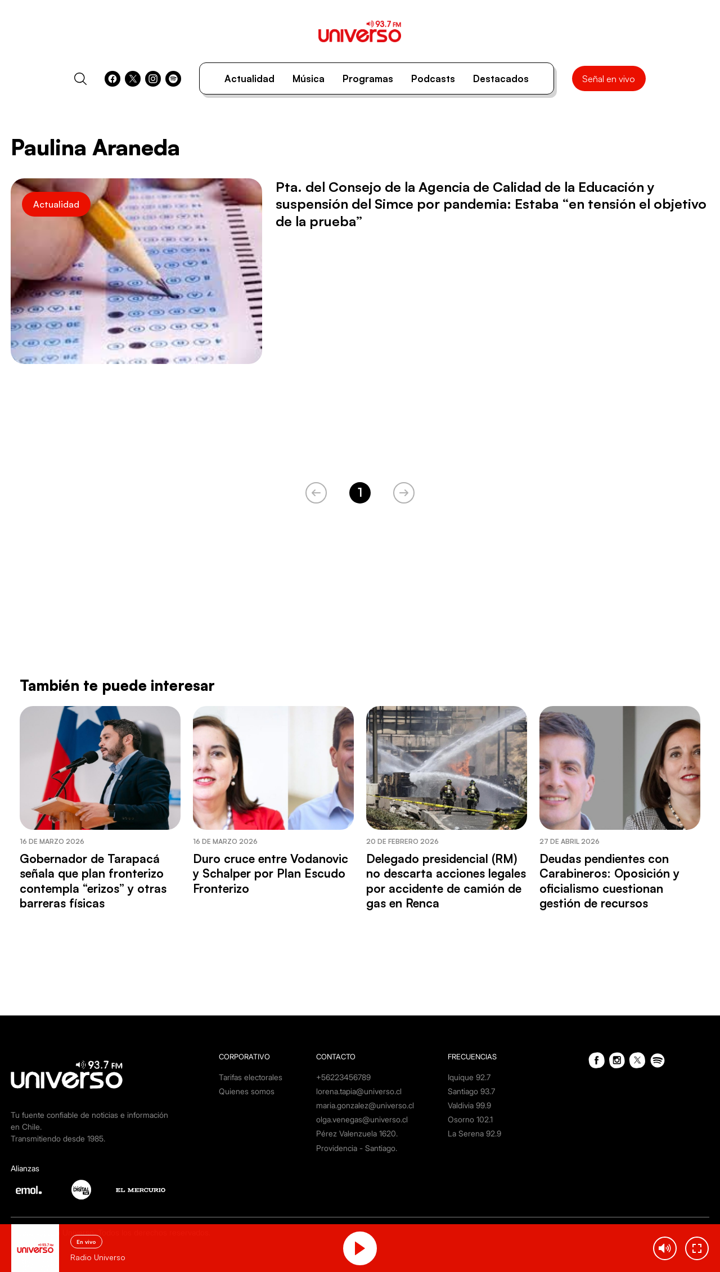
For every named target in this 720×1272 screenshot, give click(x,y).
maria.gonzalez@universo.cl (365, 1105)
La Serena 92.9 (474, 1133)
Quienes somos (246, 1091)
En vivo (86, 1241)
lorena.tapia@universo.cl (359, 1091)
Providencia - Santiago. (356, 1148)
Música (308, 78)
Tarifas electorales (250, 1077)
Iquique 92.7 (469, 1077)
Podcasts (433, 78)
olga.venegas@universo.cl (362, 1119)
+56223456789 (343, 1077)
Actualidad (249, 78)
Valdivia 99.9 (469, 1105)
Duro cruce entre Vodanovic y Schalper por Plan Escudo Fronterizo (270, 873)
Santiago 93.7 (471, 1091)
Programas (368, 78)
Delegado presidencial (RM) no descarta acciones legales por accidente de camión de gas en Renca (446, 880)
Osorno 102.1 (470, 1119)
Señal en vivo (608, 78)
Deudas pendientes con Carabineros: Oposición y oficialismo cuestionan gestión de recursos (609, 880)
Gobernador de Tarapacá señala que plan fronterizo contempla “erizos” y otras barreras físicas (93, 880)
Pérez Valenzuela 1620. (357, 1133)
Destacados (501, 78)
